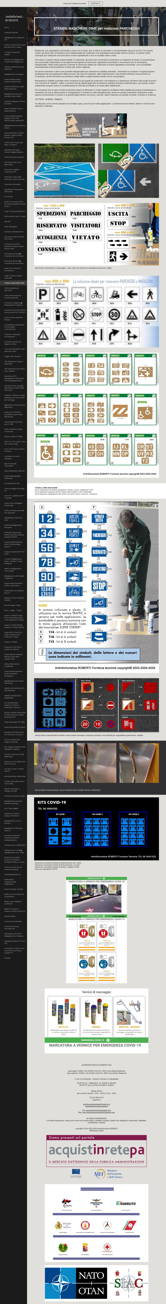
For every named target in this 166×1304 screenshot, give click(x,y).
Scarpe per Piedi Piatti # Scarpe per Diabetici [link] (13, 648)
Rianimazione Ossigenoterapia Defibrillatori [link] (10, 881)
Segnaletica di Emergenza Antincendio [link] (13, 190)
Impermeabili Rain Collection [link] (14, 471)
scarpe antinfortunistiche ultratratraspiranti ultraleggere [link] (13, 673)
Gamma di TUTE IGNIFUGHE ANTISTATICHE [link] (14, 762)
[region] (83, 3)
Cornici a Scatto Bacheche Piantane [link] (13, 318)
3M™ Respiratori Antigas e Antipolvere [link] (13, 362)
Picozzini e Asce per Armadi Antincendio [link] (14, 755)
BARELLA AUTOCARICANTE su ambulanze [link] (14, 895)
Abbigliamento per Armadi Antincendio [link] (13, 682)
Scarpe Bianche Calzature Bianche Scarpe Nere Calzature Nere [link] (13, 656)
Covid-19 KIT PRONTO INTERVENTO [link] (12, 269)
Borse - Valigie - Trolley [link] (12, 610)
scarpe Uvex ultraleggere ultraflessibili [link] (13, 504)
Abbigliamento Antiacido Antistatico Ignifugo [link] (13, 802)
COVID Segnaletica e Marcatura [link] (11, 289)
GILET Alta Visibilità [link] (11, 808)
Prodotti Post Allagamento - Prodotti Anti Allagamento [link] (14, 60)
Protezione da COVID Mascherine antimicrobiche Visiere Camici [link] (14, 246)
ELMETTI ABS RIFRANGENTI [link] (14, 211)
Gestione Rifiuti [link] (9, 916)
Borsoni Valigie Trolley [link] (12, 605)
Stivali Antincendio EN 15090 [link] (14, 722)
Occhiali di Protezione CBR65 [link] (14, 796)
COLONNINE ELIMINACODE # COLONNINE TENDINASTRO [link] (14, 327)
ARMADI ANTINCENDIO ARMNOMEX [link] (13, 696)
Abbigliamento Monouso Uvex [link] (13, 519)
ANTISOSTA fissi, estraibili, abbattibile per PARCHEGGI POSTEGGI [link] (14, 388)
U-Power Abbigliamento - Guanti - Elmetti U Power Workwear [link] (13, 561)
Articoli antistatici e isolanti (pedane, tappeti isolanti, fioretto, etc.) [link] (14, 135)
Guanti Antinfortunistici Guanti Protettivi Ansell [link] (12, 80)
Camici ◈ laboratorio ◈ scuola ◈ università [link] (12, 296)
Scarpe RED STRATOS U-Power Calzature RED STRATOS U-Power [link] (13, 634)
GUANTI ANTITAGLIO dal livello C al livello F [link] (13, 143)
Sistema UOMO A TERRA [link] (13, 436)
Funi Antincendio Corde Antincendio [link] (12, 163)
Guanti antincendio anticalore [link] (14, 727)
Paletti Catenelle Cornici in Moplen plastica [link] (13, 109)
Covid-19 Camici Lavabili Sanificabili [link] (13, 277)
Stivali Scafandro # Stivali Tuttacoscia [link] (13, 430)
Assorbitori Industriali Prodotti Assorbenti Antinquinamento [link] (12, 837)
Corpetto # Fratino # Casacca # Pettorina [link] (11, 814)
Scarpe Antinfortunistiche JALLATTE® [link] (13, 423)
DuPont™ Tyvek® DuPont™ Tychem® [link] (14, 497)
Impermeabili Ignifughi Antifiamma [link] (12, 477)
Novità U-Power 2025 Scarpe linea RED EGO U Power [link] (14, 46)
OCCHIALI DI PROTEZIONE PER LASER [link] (14, 238)
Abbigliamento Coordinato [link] (13, 74)
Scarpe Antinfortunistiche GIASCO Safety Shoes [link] (13, 584)
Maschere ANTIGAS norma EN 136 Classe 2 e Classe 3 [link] (14, 733)
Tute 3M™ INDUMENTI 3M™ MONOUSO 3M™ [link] (14, 350)
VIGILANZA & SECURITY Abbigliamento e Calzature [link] (13, 935)
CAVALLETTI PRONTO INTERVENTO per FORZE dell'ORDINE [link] (13, 414)
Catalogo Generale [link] (11, 32)
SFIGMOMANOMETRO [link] (12, 874)
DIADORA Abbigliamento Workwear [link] (13, 526)
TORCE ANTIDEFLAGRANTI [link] (14, 157)
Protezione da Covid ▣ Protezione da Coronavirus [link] (14, 255)
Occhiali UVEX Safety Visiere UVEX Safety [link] (14, 782)
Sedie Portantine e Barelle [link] (13, 889)
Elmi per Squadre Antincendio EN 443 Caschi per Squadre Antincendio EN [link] (15, 714)
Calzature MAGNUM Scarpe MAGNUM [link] (14, 68)
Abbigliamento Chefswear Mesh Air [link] (13, 829)
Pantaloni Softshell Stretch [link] (13, 232)
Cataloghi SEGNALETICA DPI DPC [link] (14, 942)
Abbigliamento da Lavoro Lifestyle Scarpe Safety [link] (13, 95)
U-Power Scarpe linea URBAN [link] (12, 53)
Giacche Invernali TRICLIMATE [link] (10, 464)
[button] (163, 10)
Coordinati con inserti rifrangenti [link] (12, 457)
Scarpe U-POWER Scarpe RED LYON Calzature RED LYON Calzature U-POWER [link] (14, 617)
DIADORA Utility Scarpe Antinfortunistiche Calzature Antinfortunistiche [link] (14, 534)
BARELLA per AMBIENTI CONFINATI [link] (13, 902)
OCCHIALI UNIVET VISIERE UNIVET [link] (14, 770)
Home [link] (6, 27)
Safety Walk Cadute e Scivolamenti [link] (12, 665)
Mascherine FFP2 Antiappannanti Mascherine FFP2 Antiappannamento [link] (14, 378)
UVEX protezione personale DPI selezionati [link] (14, 511)
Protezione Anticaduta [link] (12, 184)
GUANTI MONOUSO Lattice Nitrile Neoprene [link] (14, 87)
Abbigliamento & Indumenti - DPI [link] (14, 38)
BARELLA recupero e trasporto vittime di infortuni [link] (14, 910)
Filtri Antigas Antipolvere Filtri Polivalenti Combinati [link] (15, 748)
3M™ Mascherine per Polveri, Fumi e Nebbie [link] (14, 370)
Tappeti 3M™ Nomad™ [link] (12, 356)
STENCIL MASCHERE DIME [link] (14, 283)
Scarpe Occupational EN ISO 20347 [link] (14, 553)
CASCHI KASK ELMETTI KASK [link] (14, 216)
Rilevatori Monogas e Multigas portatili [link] (12, 790)
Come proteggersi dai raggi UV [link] (14, 489)
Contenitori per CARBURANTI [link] (15, 845)
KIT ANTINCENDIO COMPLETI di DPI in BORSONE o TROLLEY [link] (12, 705)
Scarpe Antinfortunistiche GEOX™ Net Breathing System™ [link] (13, 544)
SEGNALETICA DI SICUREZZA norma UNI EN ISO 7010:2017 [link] (15, 311)
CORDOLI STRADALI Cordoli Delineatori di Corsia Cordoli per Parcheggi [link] (14, 397)
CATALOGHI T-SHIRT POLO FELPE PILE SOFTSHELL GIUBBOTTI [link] (14, 950)
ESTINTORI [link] (8, 197)
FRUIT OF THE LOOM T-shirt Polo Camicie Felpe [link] (15, 442)
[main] (96, 26)
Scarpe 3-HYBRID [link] (10, 642)
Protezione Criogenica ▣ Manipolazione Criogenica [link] (13, 304)
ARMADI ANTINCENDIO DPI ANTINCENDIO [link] (14, 689)
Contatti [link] (7, 958)
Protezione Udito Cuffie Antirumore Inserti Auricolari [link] (14, 178)
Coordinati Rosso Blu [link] (11, 483)
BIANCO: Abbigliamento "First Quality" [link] (12, 569)
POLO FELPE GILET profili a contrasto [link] (14, 450)
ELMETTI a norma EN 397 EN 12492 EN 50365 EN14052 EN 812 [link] (15, 204)
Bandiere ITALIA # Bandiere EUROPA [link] (14, 599)
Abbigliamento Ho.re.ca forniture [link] (12, 822)
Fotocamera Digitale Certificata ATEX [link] (11, 170)
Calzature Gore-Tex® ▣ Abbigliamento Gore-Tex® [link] (14, 851)
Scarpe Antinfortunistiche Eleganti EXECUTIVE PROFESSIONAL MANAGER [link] (14, 118)
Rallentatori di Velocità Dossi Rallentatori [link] (14, 406)
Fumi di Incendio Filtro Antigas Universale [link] (12, 740)
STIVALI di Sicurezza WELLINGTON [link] (11, 927)
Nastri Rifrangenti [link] (10, 226)
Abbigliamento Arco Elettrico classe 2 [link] (14, 126)
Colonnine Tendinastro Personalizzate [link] (12, 335)
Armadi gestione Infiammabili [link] (14, 776)
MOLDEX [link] (7, 221)
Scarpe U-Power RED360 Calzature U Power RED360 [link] (14, 626)
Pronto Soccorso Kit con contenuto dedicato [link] (13, 868)
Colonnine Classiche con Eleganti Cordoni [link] (12, 343)
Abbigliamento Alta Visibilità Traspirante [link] (14, 577)
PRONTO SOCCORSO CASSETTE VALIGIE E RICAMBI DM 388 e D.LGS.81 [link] (14, 859)
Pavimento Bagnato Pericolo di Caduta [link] (14, 102)
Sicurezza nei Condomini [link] (13, 921)
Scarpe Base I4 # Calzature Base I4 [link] (14, 591)
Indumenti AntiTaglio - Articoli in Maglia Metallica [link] (13, 151)
